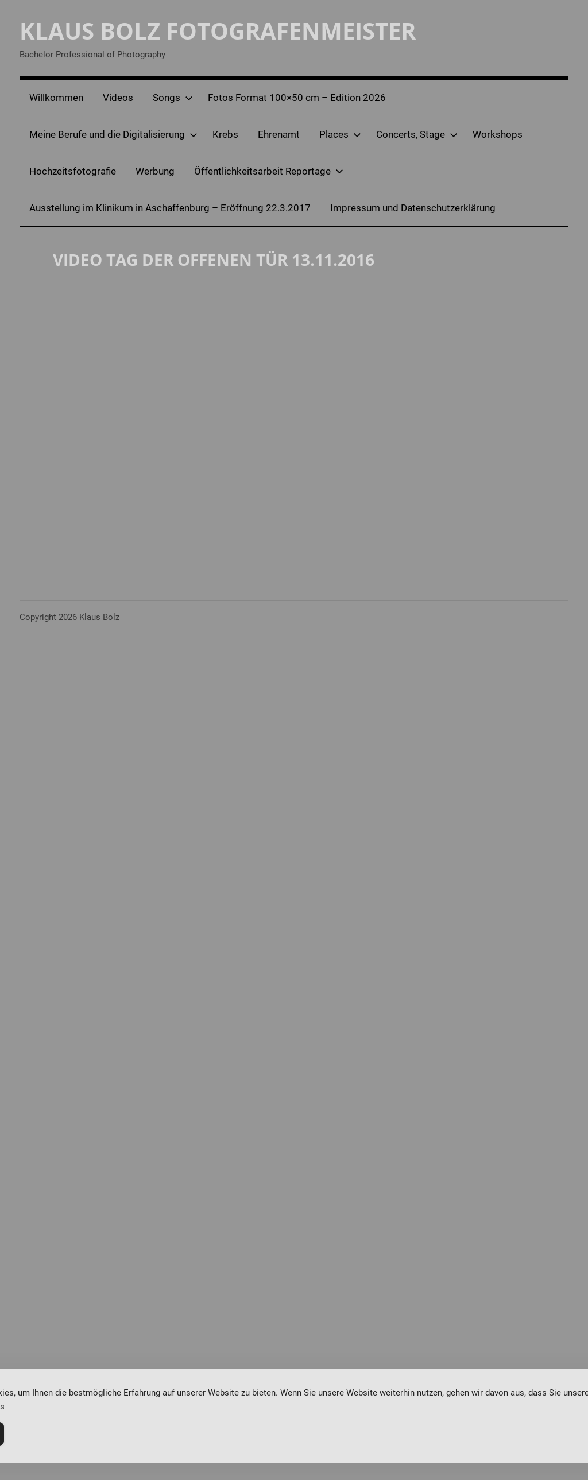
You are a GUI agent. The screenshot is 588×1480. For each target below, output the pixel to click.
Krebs (225, 134)
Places (340, 134)
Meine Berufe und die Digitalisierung (113, 134)
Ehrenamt (279, 134)
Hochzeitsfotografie (72, 171)
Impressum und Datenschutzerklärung (413, 208)
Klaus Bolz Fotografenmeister (218, 31)
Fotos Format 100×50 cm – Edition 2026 (297, 97)
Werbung (155, 171)
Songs (173, 97)
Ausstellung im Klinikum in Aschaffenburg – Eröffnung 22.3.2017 (170, 208)
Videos (118, 97)
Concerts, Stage (417, 134)
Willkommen (56, 97)
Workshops (498, 134)
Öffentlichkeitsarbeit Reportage (268, 171)
